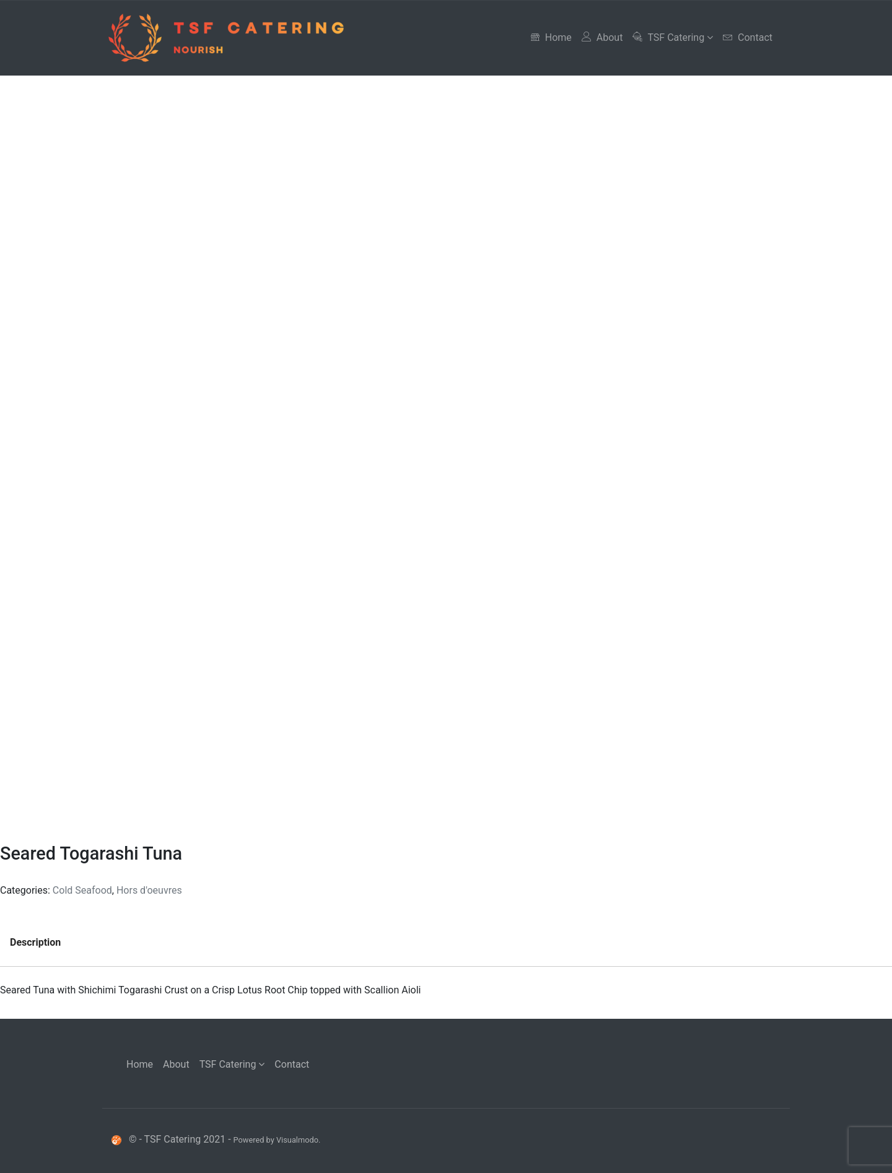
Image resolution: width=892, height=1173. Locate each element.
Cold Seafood (82, 890)
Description (35, 942)
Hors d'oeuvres (149, 890)
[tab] (35, 942)
